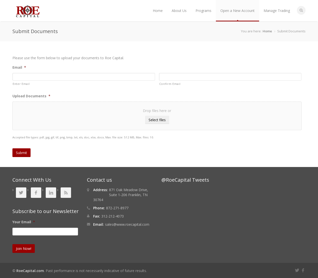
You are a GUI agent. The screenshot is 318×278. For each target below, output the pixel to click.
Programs (203, 10)
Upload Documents (31, 96)
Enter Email (21, 84)
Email (19, 67)
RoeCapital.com (30, 270)
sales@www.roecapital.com (127, 224)
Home (158, 10)
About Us (179, 10)
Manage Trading (277, 10)
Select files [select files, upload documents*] (157, 119)
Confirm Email (170, 84)
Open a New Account (237, 10)
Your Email (23, 222)
